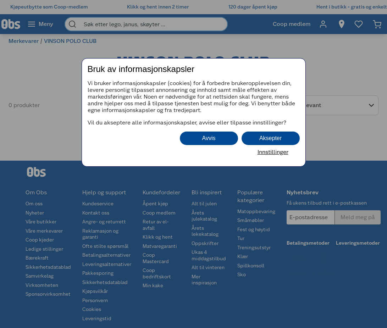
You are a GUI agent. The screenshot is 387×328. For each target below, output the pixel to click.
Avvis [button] (209, 138)
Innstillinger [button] (273, 152)
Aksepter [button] (270, 138)
